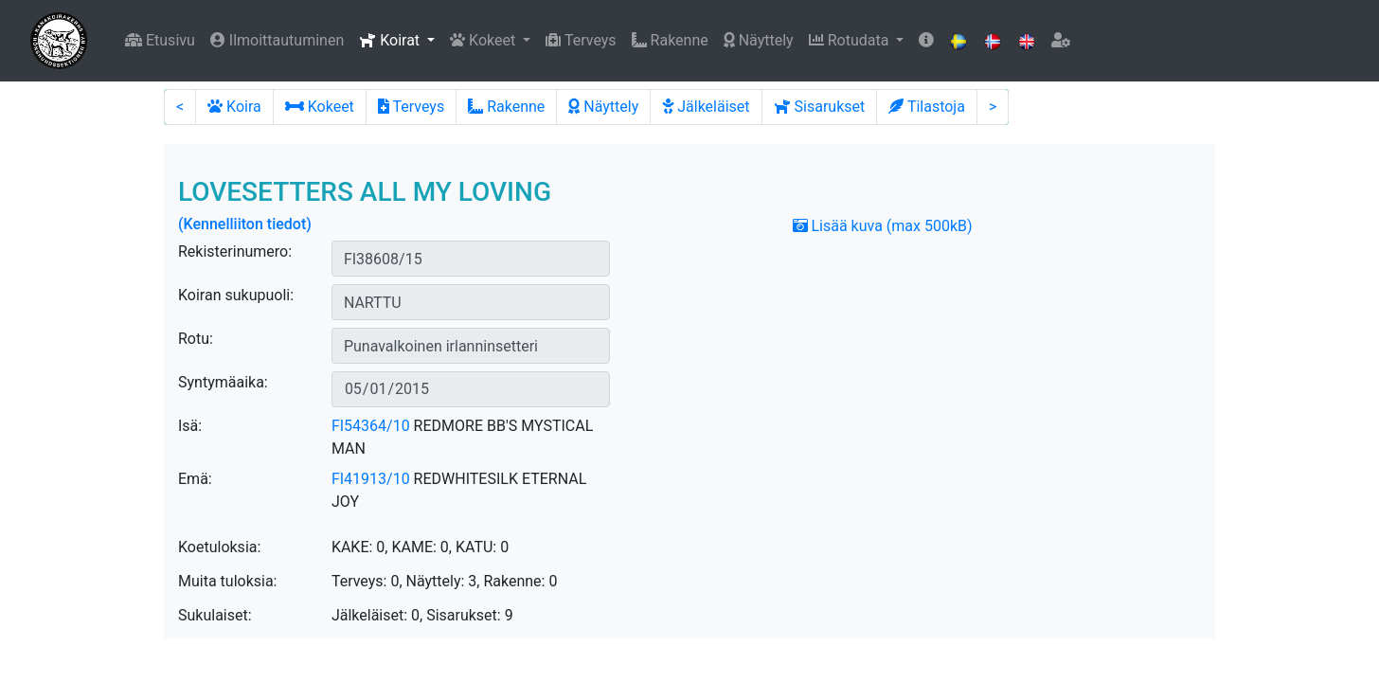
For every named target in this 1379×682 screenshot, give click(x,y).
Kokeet (319, 107)
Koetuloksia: (219, 547)
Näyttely (759, 40)
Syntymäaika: (223, 382)
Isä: (190, 426)
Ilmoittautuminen (277, 40)
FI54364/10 (370, 426)
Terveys (581, 40)
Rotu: (195, 339)
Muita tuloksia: (228, 581)
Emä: (195, 479)
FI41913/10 (370, 479)
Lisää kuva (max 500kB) (883, 226)
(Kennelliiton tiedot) (245, 224)
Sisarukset (820, 107)
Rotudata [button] (851, 40)
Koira (234, 107)
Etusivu (160, 40)
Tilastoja (926, 107)
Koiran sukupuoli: (236, 295)
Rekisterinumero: (235, 251)
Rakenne (670, 40)
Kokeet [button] (484, 40)
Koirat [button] (391, 40)
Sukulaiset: (215, 615)
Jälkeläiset (705, 107)
